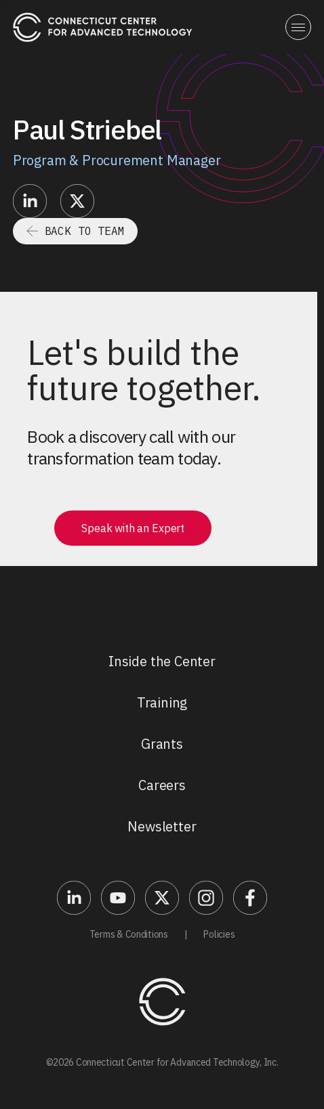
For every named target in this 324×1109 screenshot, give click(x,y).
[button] (298, 27)
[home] (103, 26)
